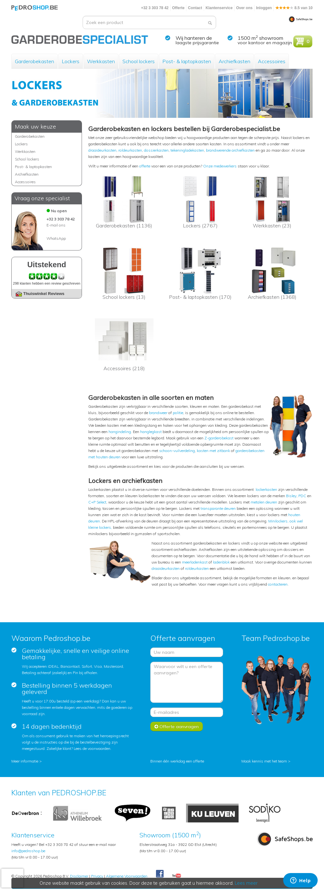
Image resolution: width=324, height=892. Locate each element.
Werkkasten (101, 61)
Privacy (97, 876)
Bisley (291, 495)
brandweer (158, 412)
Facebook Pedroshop (160, 874)
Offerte (178, 8)
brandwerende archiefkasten (230, 150)
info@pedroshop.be (28, 850)
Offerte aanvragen (176, 726)
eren (284, 584)
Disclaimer (79, 876)
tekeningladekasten (187, 150)
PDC (302, 495)
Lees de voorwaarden (92, 748)
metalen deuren (264, 502)
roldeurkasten (130, 150)
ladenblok (221, 562)
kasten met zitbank (213, 450)
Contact (195, 8)
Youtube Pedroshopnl (176, 875)
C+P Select (97, 502)
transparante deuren (218, 508)
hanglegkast (151, 431)
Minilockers (278, 521)
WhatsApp (56, 238)
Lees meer (246, 883)
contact (274, 584)
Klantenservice (219, 8)
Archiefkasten (234, 61)
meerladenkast (195, 562)
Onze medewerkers (220, 166)
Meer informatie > (26, 761)
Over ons (244, 8)
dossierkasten (156, 150)
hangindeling (120, 431)
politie (178, 412)
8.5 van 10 (294, 8)
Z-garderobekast (219, 438)
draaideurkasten (102, 150)
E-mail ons (56, 225)
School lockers (138, 61)
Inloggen (264, 8)
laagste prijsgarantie (197, 42)
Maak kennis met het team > (265, 761)
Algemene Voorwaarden (126, 876)
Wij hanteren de (194, 38)
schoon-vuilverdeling (177, 450)
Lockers (70, 61)
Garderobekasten (34, 61)
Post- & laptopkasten (186, 61)
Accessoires (271, 61)
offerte (144, 166)
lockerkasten (266, 489)
